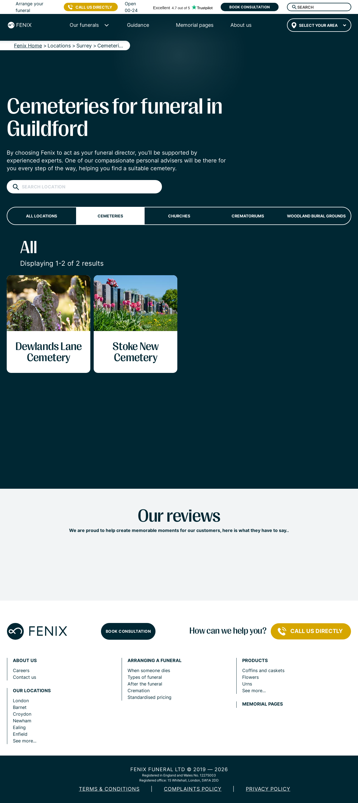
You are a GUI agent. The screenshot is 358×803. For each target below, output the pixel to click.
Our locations (32, 690)
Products (255, 660)
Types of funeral (145, 677)
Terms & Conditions (109, 789)
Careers (21, 670)
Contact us (24, 677)
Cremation (139, 690)
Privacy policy (268, 789)
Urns (247, 684)
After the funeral (145, 684)
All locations (41, 216)
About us (25, 660)
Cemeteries (110, 216)
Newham (22, 720)
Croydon (22, 714)
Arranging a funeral (155, 660)
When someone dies (149, 670)
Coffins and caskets (263, 670)
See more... (24, 741)
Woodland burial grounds (316, 216)
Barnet (20, 707)
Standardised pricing (149, 697)
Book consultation (249, 7)
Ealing (19, 727)
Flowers (250, 677)
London (21, 700)
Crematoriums (248, 216)
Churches (179, 216)
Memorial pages (262, 704)
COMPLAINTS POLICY (193, 789)
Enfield (20, 734)
